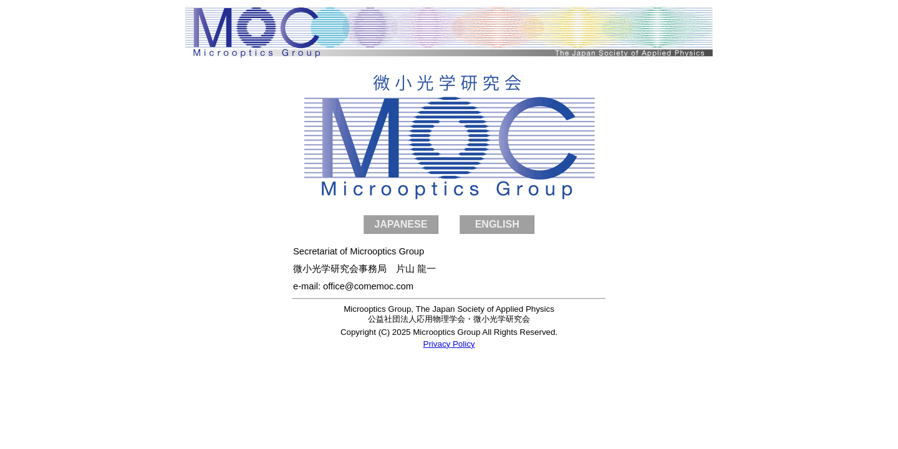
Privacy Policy (449, 344)
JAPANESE (400, 224)
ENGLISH (497, 224)
